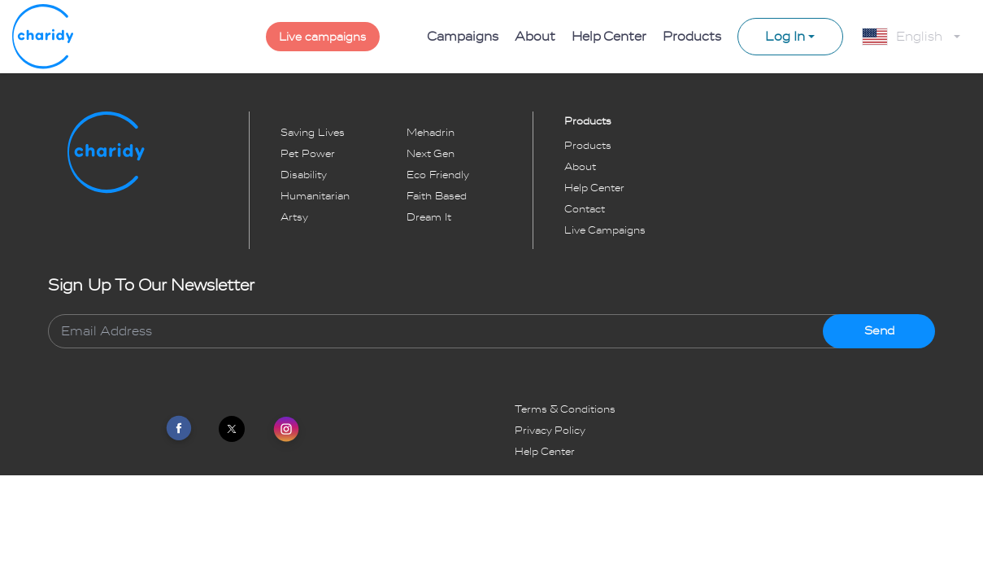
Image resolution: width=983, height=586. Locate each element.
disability (304, 174)
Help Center (609, 36)
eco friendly (438, 174)
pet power (308, 153)
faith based (437, 196)
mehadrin (431, 132)
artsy (294, 217)
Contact (584, 209)
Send (879, 330)
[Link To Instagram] (286, 430)
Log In (785, 36)
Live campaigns (322, 37)
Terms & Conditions (565, 409)
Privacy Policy (550, 430)
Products (692, 36)
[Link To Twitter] (232, 429)
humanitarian (315, 196)
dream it (429, 217)
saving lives (313, 132)
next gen (431, 153)
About (535, 36)
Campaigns (462, 36)
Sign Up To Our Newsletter (151, 285)
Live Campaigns (605, 230)
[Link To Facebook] (179, 429)
